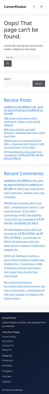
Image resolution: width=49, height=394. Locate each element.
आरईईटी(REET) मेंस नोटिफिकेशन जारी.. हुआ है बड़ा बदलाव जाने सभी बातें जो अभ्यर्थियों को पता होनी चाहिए (23, 110)
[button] (34, 7)
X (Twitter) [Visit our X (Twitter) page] (7, 365)
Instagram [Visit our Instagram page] (7, 370)
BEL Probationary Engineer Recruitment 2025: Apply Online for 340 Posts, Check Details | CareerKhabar (24, 286)
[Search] (8, 63)
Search (7, 78)
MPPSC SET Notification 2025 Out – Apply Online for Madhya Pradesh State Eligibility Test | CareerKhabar (24, 259)
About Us (7, 349)
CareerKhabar (15, 6)
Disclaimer (7, 340)
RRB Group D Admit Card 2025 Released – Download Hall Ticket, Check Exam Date (24, 133)
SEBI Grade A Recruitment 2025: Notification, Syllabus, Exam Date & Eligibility (22, 122)
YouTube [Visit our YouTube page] (6, 376)
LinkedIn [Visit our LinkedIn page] (6, 381)
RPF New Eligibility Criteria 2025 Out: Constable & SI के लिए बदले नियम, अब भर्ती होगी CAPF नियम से (23, 155)
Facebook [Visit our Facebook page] (7, 360)
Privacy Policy (9, 336)
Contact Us (8, 345)
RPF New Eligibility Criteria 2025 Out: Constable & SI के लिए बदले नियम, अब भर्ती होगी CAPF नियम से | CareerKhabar (23, 233)
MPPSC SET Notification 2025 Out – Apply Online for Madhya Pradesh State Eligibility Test (24, 245)
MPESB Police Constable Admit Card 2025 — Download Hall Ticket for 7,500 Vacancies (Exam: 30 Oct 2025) (24, 144)
